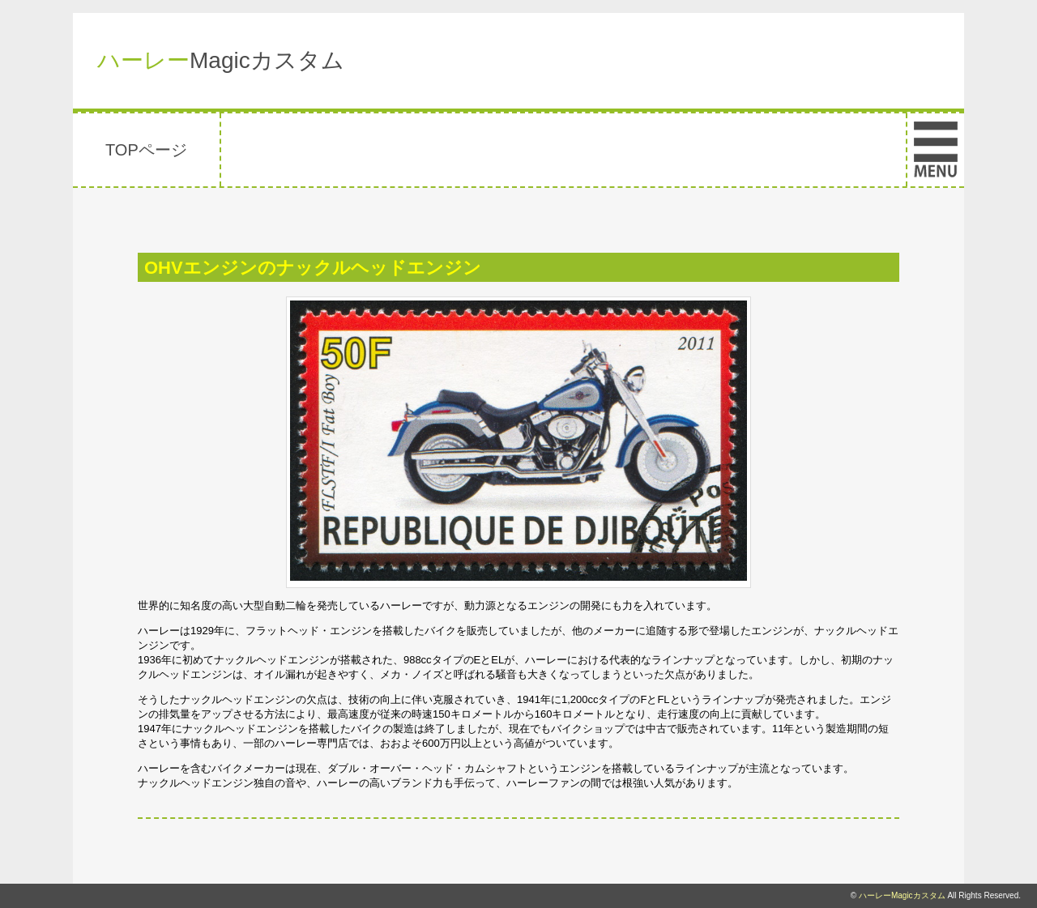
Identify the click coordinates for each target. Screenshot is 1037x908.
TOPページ (146, 150)
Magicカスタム (220, 60)
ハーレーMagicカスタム (902, 895)
